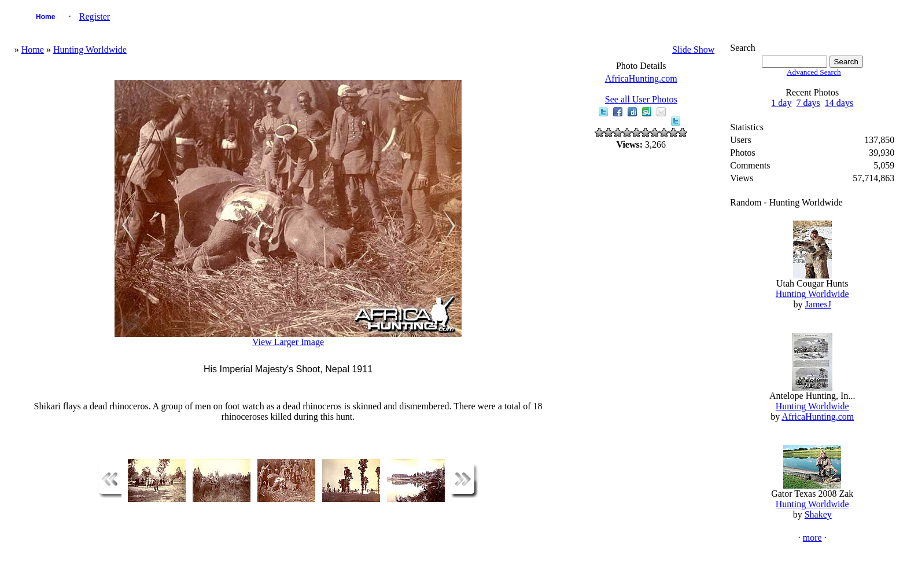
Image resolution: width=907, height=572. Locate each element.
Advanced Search (814, 72)
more (812, 537)
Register (94, 16)
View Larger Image (288, 342)
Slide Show (693, 49)
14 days (839, 103)
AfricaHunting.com (641, 78)
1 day (781, 103)
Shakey (818, 514)
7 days (808, 103)
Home (45, 17)
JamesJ (818, 304)
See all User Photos (641, 99)
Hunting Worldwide (90, 49)
